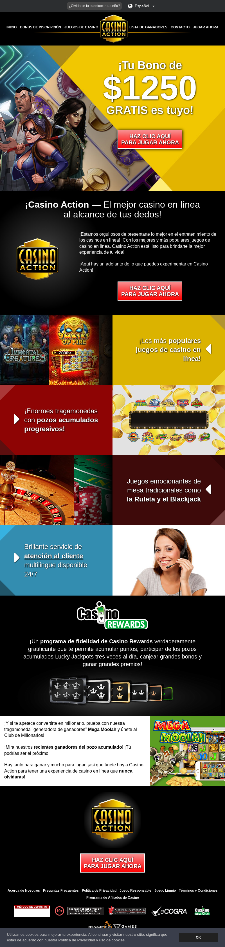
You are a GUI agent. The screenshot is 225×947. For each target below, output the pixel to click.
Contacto (180, 27)
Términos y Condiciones (198, 891)
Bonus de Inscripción (40, 27)
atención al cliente (53, 556)
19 (58, 911)
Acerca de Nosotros (24, 891)
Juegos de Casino (81, 27)
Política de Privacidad (99, 891)
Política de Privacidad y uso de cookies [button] (91, 940)
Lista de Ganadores (148, 27)
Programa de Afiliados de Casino (112, 898)
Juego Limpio (165, 891)
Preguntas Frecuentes (61, 891)
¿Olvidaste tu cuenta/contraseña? (94, 6)
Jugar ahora (206, 27)
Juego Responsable (135, 891)
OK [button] (198, 937)
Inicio (11, 27)
